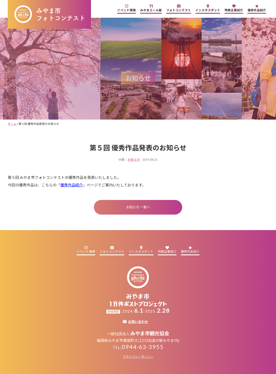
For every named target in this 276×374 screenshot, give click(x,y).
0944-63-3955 (143, 346)
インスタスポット (207, 8)
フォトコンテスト (178, 8)
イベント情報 (126, 8)
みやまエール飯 (151, 8)
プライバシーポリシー (138, 356)
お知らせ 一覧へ (138, 207)
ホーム (12, 124)
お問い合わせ (138, 322)
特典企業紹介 (234, 8)
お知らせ (134, 159)
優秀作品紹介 (257, 8)
